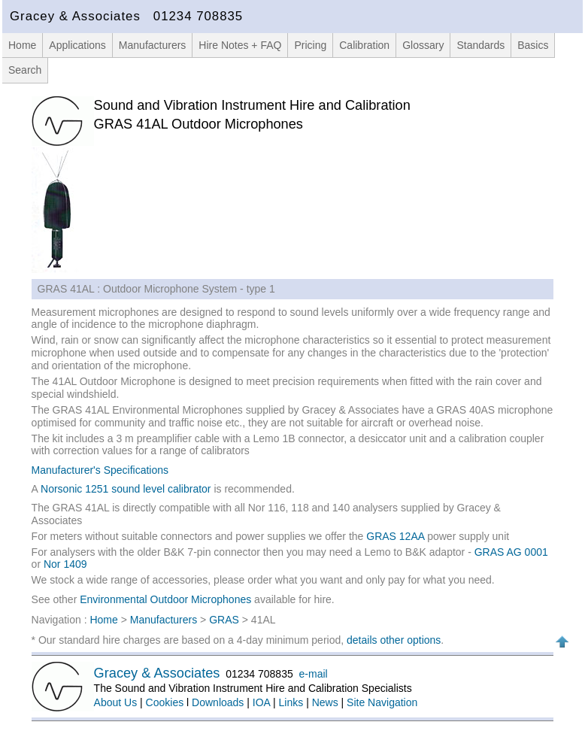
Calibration (364, 45)
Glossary (423, 45)
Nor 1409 (65, 564)
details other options (394, 640)
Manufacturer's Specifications (100, 470)
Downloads (218, 702)
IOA (261, 702)
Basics (532, 45)
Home (22, 45)
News (325, 702)
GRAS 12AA (395, 536)
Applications (77, 45)
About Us (116, 702)
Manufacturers (152, 45)
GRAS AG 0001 (511, 552)
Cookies (165, 702)
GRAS (224, 620)
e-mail (313, 674)
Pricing (310, 45)
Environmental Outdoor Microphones (165, 599)
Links (291, 702)
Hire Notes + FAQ (240, 45)
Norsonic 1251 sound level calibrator (127, 489)
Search (24, 70)
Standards (480, 45)
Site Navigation (382, 702)
